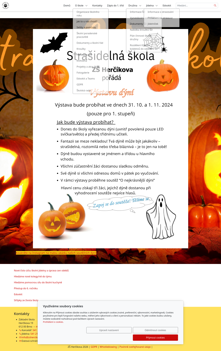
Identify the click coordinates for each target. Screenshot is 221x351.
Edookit (167, 5)
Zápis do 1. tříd (115, 5)
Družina (134, 5)
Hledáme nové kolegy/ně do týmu (33, 276)
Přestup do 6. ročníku (26, 288)
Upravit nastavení (104, 337)
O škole (81, 5)
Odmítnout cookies (134, 337)
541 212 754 (37, 333)
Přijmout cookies (163, 337)
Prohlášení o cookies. (53, 329)
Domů (66, 5)
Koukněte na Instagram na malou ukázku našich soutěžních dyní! (56, 253)
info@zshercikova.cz (33, 337)
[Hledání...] (194, 5)
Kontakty (97, 5)
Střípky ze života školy (26, 300)
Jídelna (152, 5)
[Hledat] (215, 5)
